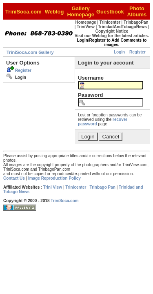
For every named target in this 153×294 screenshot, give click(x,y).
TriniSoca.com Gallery (30, 52)
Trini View (52, 187)
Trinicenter (75, 187)
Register (137, 52)
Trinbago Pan (102, 187)
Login (119, 52)
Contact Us (14, 178)
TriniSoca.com (64, 200)
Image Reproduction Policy (54, 178)
